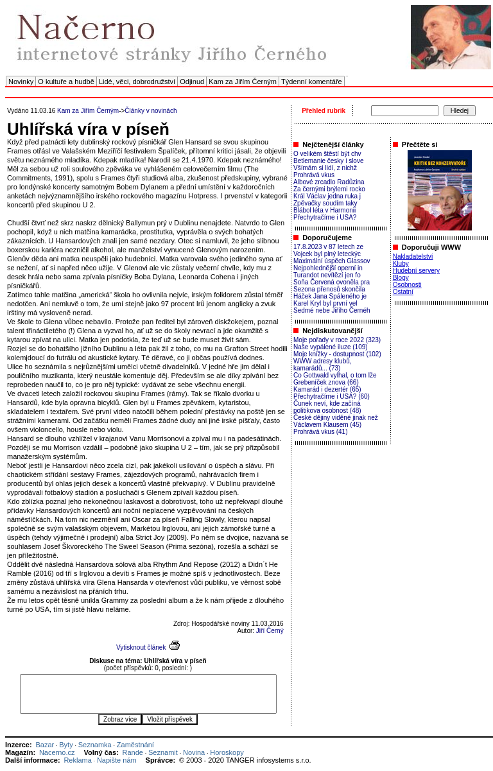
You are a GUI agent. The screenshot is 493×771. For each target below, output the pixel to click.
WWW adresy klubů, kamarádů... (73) (322, 365)
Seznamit (163, 752)
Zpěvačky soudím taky (325, 203)
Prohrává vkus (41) (320, 431)
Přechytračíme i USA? (324, 217)
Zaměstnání (135, 745)
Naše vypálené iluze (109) (330, 347)
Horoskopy (227, 752)
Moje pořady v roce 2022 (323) (337, 339)
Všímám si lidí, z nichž (325, 167)
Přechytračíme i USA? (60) (331, 396)
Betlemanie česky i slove (328, 160)
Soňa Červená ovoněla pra (331, 282)
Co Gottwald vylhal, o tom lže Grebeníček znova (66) (335, 379)
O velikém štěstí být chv (327, 153)
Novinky (20, 81)
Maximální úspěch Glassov (331, 260)
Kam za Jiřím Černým (243, 81)
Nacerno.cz (57, 752)
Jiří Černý (270, 630)
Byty (66, 745)
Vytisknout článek (141, 647)
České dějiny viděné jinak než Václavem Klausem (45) (335, 421)
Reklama (77, 760)
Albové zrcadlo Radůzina (329, 182)
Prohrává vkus (313, 174)
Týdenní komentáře (311, 81)
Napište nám (117, 760)
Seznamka (95, 745)
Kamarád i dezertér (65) (327, 389)
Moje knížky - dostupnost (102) (337, 354)
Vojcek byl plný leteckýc (327, 253)
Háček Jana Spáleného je (330, 296)
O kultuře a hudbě (66, 81)
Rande (133, 752)
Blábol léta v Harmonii (324, 210)
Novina (194, 752)
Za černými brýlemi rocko (329, 189)
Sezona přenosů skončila (329, 289)
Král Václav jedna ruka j (327, 196)
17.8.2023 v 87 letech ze (328, 246)
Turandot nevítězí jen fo (327, 275)
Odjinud (192, 81)
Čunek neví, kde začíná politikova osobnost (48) (327, 407)
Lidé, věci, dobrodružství (137, 81)
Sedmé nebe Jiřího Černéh (331, 310)
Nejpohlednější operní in (328, 268)
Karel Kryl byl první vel (325, 303)
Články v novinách (151, 110)
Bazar (44, 745)
